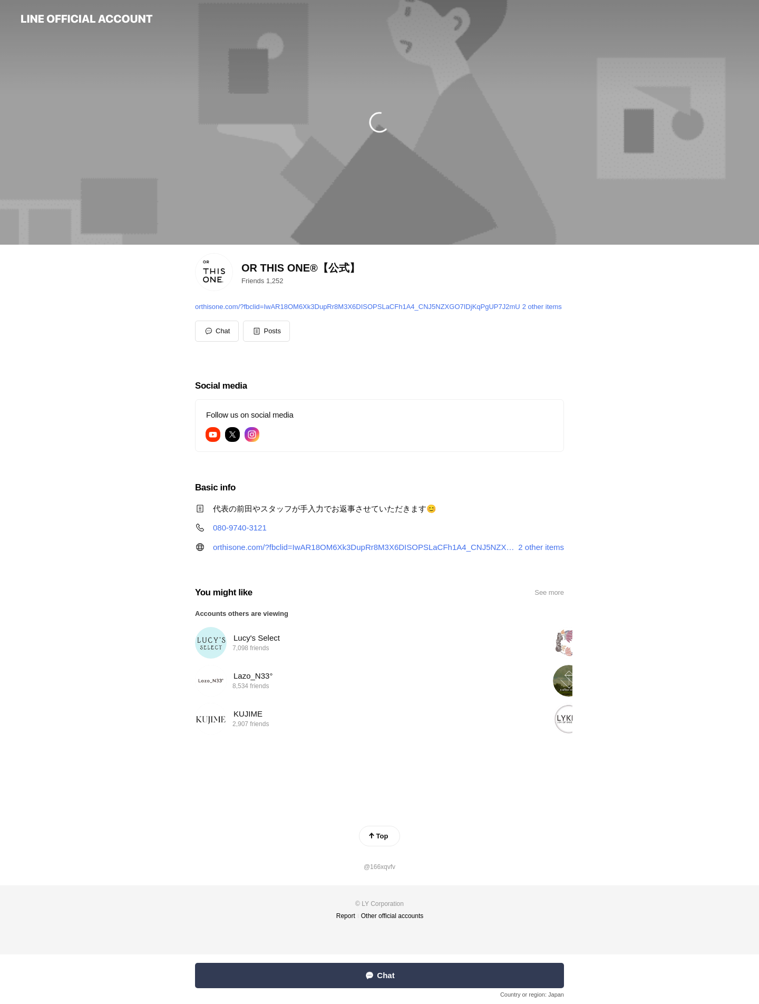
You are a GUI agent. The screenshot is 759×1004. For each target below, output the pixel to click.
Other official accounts (392, 916)
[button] (266, 331)
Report (345, 916)
